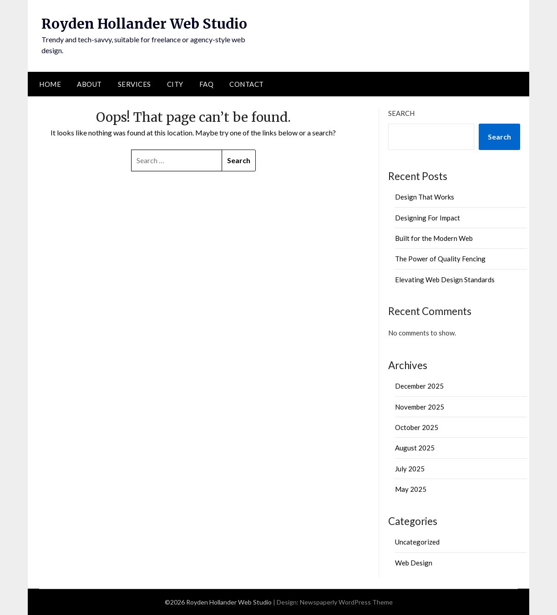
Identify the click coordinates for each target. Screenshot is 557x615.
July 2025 (410, 469)
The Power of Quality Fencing (440, 259)
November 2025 (419, 407)
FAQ (206, 84)
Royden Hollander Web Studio (144, 23)
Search (401, 113)
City (175, 84)
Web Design (413, 563)
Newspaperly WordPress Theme (346, 602)
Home (50, 84)
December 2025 (419, 386)
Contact (246, 84)
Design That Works (424, 197)
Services (134, 84)
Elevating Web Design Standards (445, 279)
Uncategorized (417, 542)
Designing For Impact (427, 218)
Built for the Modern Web (434, 238)
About (89, 84)
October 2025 (416, 427)
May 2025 (410, 489)
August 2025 (415, 448)
